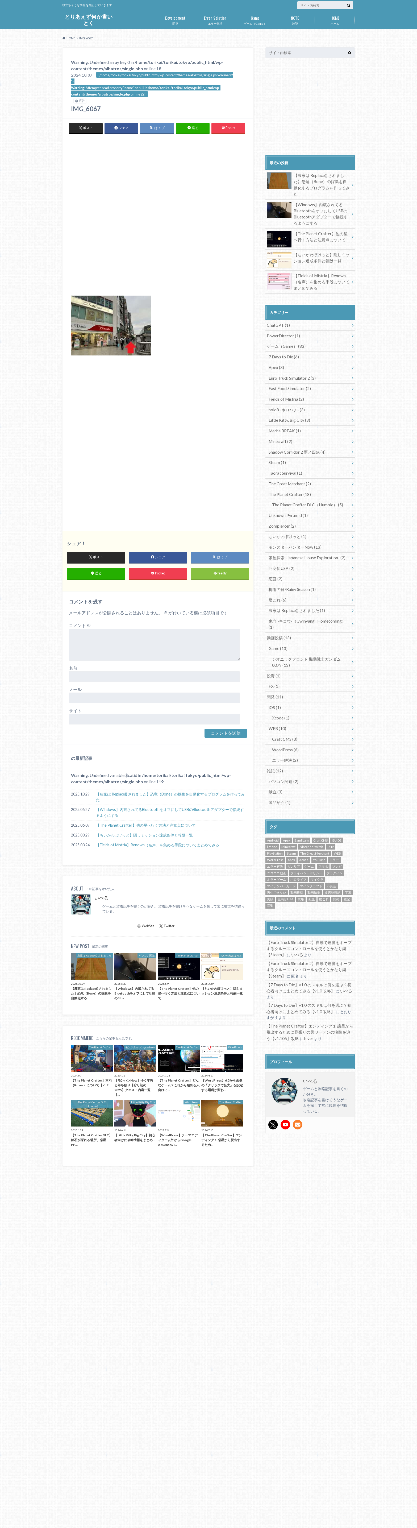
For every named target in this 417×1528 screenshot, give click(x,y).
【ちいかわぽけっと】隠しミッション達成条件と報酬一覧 (144, 837)
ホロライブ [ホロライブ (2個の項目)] (298, 828)
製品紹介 (279, 751)
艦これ (277, 569)
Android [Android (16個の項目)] (273, 789)
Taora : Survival (284, 451)
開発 (175, 19)
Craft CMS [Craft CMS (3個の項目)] (320, 789)
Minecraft (279, 421)
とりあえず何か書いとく (88, 20)
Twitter (167, 928)
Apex (275, 352)
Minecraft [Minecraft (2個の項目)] (288, 796)
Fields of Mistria (285, 382)
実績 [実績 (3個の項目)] (270, 848)
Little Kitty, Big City (287, 401)
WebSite (145, 928)
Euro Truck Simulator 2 (290, 362)
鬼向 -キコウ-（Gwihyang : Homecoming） (307, 588)
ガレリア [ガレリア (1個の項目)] (293, 815)
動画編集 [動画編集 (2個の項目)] (313, 841)
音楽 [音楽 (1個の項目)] (270, 854)
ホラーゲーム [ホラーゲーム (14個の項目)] (276, 828)
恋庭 (275, 549)
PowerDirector (282, 323)
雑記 (295, 19)
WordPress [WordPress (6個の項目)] (275, 809)
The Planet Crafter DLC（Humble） (304, 480)
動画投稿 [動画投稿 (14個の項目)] (296, 841)
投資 (272, 633)
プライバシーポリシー (79, 1520)
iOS (274, 663)
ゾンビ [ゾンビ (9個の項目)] (337, 815)
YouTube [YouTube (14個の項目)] (319, 809)
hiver (302, 976)
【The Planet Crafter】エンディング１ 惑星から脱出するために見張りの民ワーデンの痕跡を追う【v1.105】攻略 (309, 970)
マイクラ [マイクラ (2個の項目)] (317, 828)
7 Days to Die (283, 342)
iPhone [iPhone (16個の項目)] (272, 796)
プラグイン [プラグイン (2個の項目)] (335, 822)
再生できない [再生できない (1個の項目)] (276, 841)
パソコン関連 (282, 732)
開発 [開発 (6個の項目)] (336, 848)
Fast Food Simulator (288, 372)
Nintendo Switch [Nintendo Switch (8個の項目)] (311, 796)
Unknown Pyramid (287, 490)
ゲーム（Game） (255, 19)
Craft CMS (283, 692)
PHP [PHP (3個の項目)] (331, 796)
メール (75, 691)
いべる (101, 899)
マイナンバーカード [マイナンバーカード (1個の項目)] (281, 835)
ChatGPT (277, 313)
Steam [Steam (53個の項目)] (291, 802)
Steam (276, 441)
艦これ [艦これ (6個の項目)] (324, 848)
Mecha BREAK (283, 411)
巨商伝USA (280, 539)
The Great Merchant (289, 460)
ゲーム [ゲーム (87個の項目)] (309, 815)
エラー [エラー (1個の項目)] (334, 809)
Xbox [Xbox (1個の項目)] (291, 809)
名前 (73, 669)
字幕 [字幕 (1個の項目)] (348, 841)
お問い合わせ (116, 1520)
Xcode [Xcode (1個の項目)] (303, 809)
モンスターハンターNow (293, 519)
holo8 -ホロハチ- (285, 392)
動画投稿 (277, 598)
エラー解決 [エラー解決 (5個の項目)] (275, 815)
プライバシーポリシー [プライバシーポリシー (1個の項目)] (306, 822)
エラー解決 (215, 19)
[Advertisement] (158, 177)
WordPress (284, 702)
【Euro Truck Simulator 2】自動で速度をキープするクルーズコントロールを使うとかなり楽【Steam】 (308, 897)
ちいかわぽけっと (286, 510)
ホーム (335, 19)
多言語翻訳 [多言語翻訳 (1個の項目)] (333, 841)
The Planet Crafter (288, 470)
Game (277, 608)
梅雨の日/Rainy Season (290, 559)
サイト (75, 712)
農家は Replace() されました (294, 579)
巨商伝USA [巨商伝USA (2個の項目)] (285, 848)
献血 (275, 742)
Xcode (279, 673)
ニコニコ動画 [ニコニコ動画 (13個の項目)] (276, 822)
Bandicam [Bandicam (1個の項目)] (301, 789)
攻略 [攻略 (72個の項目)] (301, 848)
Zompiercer (281, 500)
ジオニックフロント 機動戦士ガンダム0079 (308, 621)
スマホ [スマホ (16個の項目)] (323, 815)
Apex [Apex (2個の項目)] (286, 789)
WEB (276, 683)
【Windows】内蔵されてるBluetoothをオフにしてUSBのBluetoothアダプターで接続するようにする (170, 814)
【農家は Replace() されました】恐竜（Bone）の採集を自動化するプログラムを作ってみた (170, 799)
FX (273, 643)
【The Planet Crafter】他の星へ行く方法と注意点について (146, 827)
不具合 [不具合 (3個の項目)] (331, 835)
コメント (80, 627)
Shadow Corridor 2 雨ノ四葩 (295, 431)
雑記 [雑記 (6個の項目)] (347, 848)
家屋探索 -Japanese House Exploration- (305, 529)
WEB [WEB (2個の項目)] (337, 802)
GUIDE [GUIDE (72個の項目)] (336, 789)
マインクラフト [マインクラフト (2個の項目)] (311, 835)
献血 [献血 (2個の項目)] (311, 848)
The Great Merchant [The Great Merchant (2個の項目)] (314, 802)
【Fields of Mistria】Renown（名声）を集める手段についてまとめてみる (157, 846)
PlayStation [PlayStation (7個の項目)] (275, 802)
